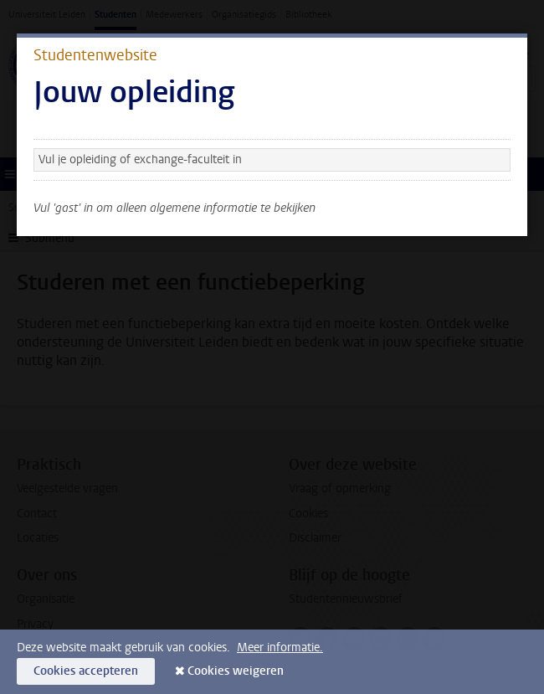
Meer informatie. (280, 647)
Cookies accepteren (85, 671)
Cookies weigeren (235, 671)
